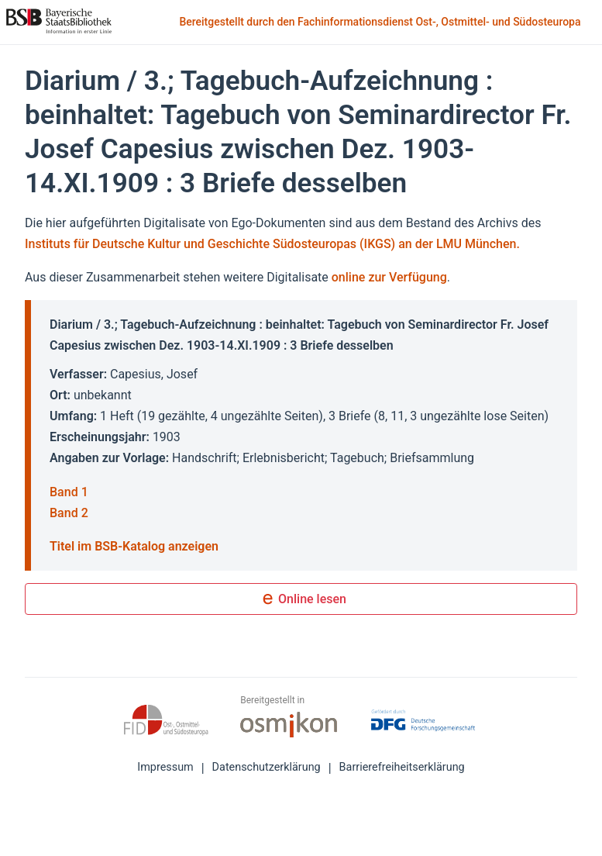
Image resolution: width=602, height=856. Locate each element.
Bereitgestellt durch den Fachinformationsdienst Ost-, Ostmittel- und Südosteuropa (381, 23)
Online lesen (301, 600)
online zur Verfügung (389, 277)
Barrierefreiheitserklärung (402, 767)
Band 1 (69, 492)
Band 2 (69, 513)
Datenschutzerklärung (266, 767)
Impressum (165, 767)
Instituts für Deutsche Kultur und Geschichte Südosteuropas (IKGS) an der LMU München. (272, 243)
